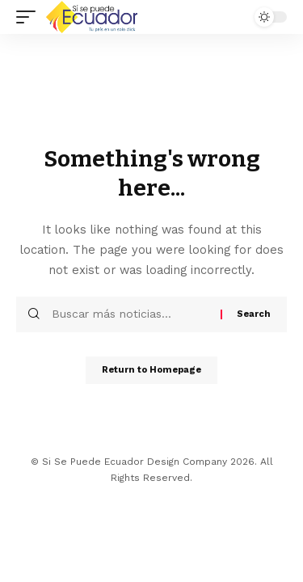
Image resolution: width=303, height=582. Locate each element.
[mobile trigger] (30, 17)
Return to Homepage (151, 370)
